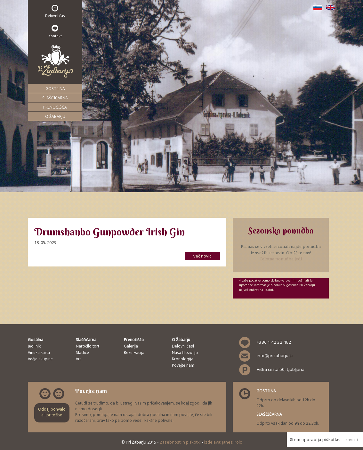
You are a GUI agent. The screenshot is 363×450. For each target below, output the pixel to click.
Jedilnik (34, 346)
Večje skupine (40, 359)
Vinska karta (39, 352)
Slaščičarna (55, 98)
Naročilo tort (87, 346)
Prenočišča (55, 107)
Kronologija (182, 359)
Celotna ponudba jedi (281, 259)
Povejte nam (183, 365)
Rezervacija (134, 352)
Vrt (78, 359)
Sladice (82, 352)
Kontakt (55, 31)
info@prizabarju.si (275, 355)
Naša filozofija (185, 352)
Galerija (131, 346)
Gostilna (55, 88)
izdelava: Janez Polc (223, 442)
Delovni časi (183, 346)
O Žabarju (55, 116)
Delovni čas (55, 11)
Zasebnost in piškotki (181, 442)
